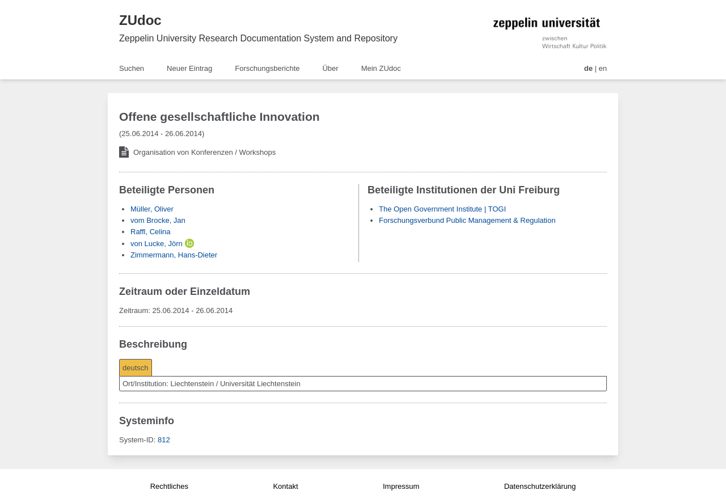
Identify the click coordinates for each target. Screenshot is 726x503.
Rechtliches (169, 486)
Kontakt (285, 486)
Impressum (401, 486)
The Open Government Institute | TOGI (442, 209)
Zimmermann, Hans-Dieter (173, 255)
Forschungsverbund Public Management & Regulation (467, 220)
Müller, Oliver (152, 209)
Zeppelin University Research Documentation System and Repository (258, 38)
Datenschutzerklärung (540, 486)
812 (164, 440)
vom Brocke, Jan (157, 220)
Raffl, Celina (150, 231)
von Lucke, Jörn (156, 243)
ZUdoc (140, 20)
